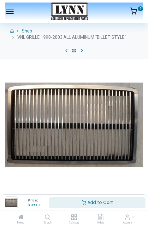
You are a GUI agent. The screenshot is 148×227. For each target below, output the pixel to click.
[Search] (47, 217)
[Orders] (100, 217)
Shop (27, 30)
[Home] (21, 217)
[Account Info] (127, 217)
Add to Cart (97, 202)
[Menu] (9, 11)
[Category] (74, 217)
